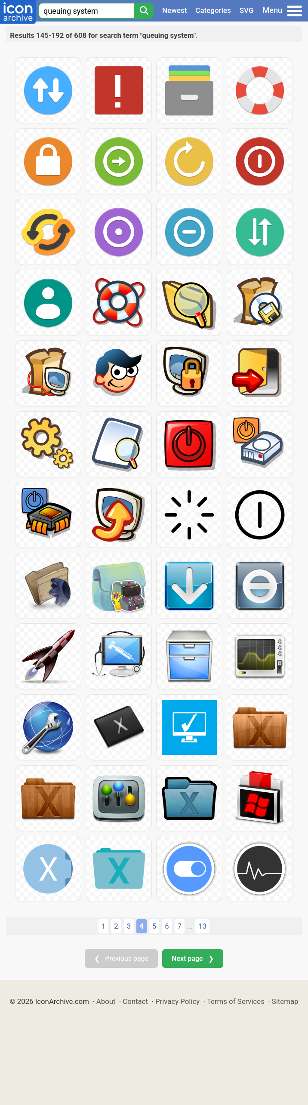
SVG (247, 10)
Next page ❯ (192, 958)
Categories (213, 10)
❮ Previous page (121, 958)
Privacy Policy (177, 1001)
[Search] (144, 11)
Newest (174, 10)
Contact (135, 1001)
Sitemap (285, 1001)
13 (202, 926)
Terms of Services (236, 1001)
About (106, 1001)
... (190, 926)
